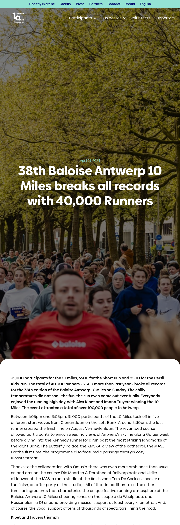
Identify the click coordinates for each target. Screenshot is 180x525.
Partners (96, 4)
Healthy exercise (42, 4)
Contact (114, 4)
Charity (65, 4)
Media (130, 4)
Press (80, 4)
